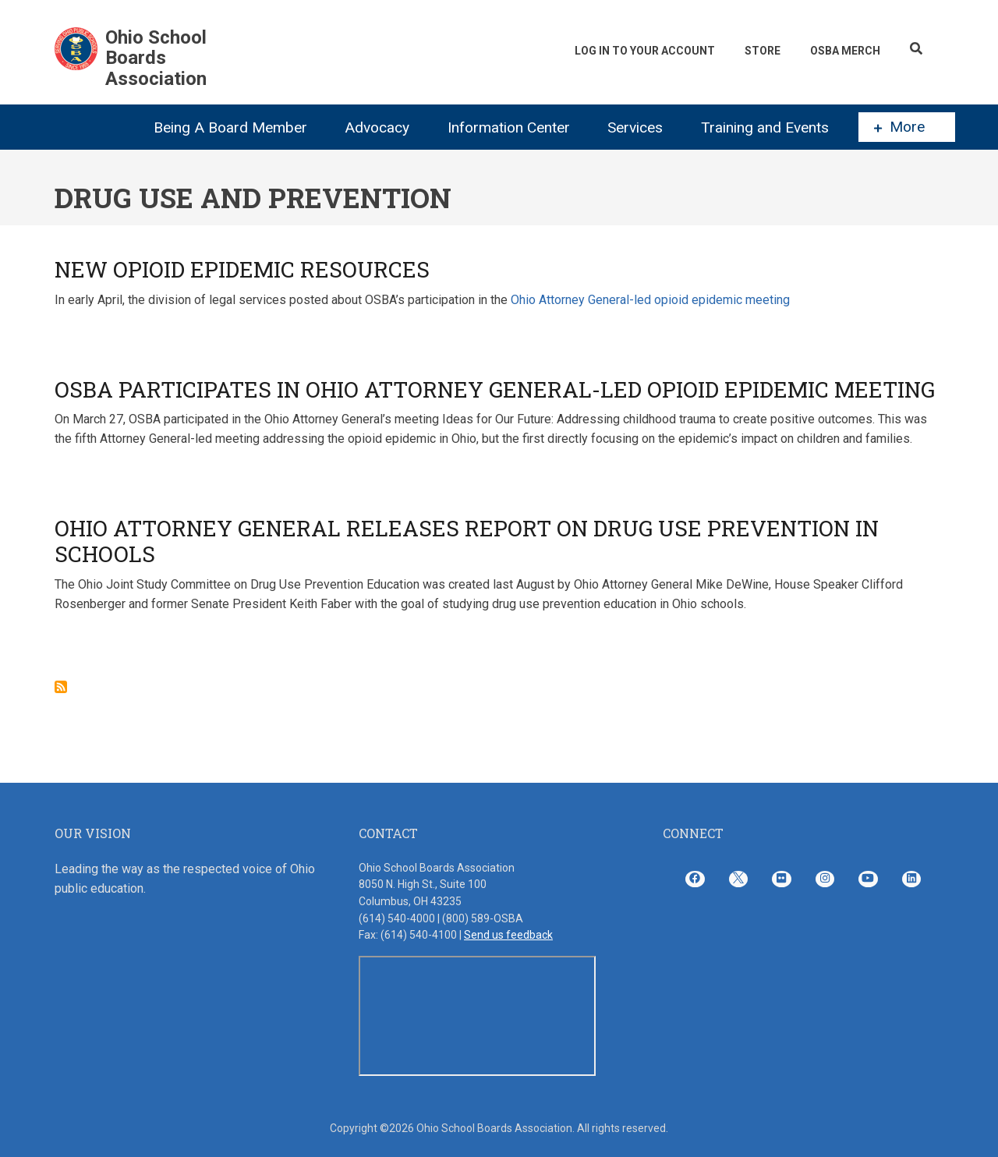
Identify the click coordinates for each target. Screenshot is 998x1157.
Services (635, 127)
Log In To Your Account (645, 50)
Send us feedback (508, 935)
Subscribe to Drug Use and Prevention (61, 687)
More (899, 127)
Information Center (509, 127)
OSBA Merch (845, 50)
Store (762, 50)
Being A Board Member (230, 127)
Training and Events (765, 127)
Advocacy (377, 127)
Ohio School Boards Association (156, 58)
